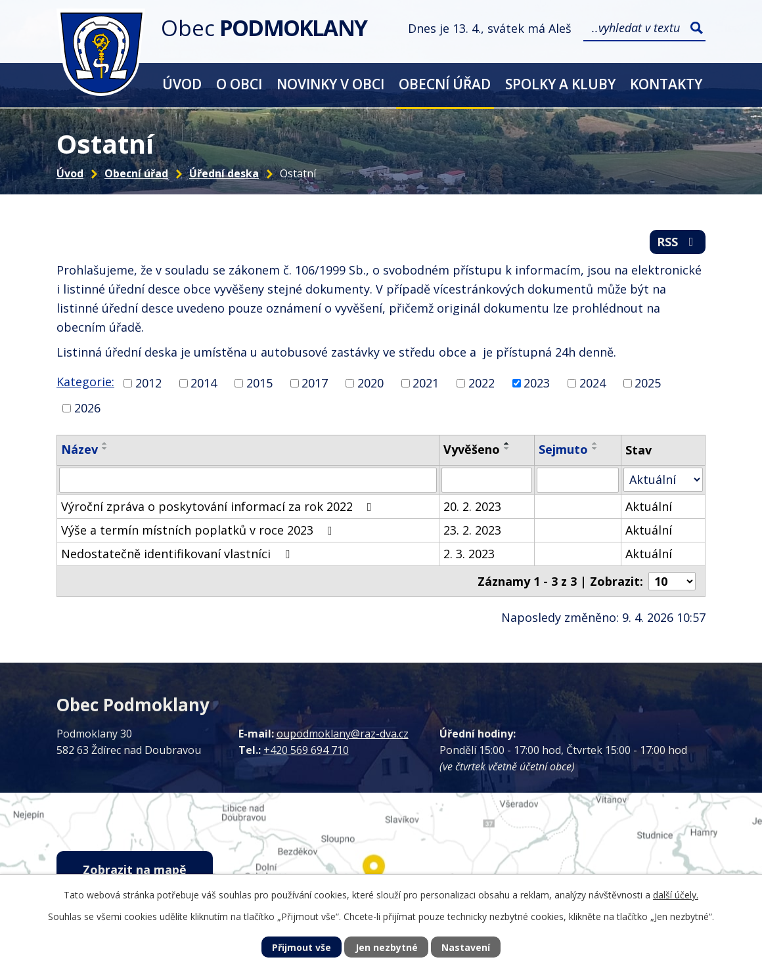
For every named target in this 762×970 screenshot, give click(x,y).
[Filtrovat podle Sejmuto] (578, 480)
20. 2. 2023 (472, 506)
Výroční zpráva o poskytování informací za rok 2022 (219, 506)
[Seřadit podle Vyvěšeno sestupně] (507, 448)
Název (79, 449)
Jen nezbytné (386, 947)
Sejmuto (563, 449)
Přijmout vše (301, 947)
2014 (203, 383)
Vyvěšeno (471, 449)
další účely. (675, 895)
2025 (648, 383)
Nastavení (465, 947)
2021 (426, 383)
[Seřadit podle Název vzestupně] (105, 443)
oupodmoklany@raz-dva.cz (343, 733)
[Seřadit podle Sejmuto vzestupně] (595, 443)
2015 (259, 383)
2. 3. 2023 (469, 554)
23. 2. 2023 (472, 530)
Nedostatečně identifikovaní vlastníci (178, 554)
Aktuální (648, 506)
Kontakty (666, 83)
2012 (148, 383)
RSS (678, 242)
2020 (370, 383)
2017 (315, 383)
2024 (592, 383)
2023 (537, 383)
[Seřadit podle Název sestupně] (105, 448)
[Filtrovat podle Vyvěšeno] (486, 480)
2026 (87, 408)
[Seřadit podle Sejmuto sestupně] (595, 448)
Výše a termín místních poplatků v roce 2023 (199, 530)
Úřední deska (224, 173)
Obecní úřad (445, 83)
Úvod (182, 83)
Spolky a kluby (560, 83)
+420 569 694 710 (306, 750)
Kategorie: (85, 381)
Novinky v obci (330, 83)
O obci (239, 83)
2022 (481, 383)
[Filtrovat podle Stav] (663, 480)
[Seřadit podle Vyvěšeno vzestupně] (507, 443)
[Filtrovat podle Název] (248, 480)
